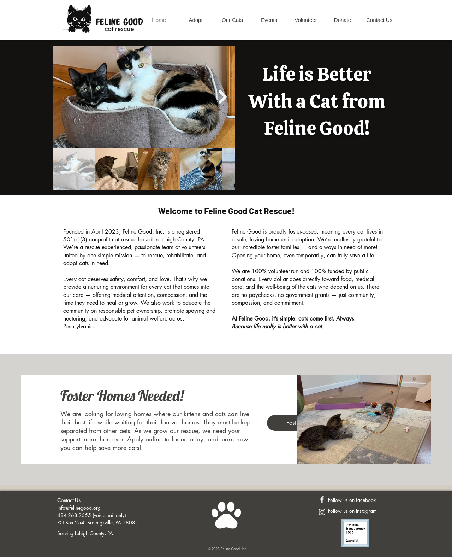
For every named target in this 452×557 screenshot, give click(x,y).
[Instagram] (322, 512)
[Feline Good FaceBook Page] (322, 499)
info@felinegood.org (79, 507)
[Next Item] (223, 97)
